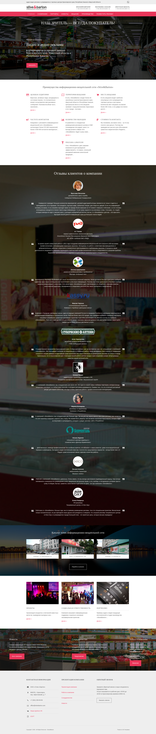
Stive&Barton (52, 729)
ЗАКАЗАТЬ (34, 65)
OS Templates (124, 729)
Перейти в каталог (78, 573)
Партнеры (56, 13)
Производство (90, 13)
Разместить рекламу (107, 13)
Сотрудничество (68, 698)
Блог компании (15, 660)
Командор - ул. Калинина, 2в (112, 563)
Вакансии (117, 660)
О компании (44, 13)
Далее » (35, 110)
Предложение (67, 660)
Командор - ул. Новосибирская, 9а (44, 563)
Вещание (77, 13)
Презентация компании (70, 687)
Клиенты (67, 13)
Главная (33, 13)
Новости (65, 703)
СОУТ (34, 716)
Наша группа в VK (38, 711)
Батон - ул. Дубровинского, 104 (78, 563)
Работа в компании (69, 692)
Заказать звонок (104, 700)
